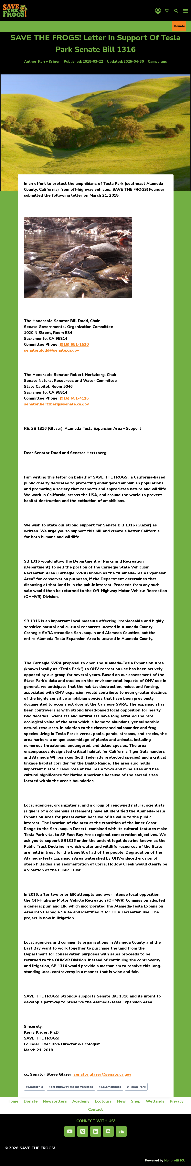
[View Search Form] (176, 11)
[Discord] (108, 1131)
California (34, 1087)
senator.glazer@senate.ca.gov (102, 1074)
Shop (136, 1101)
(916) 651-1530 (74, 344)
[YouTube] (69, 1131)
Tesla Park (136, 1087)
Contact (95, 1109)
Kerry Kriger (49, 61)
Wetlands (155, 1101)
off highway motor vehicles (71, 1087)
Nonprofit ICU (175, 1160)
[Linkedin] (95, 1131)
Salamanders (110, 1087)
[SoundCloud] (121, 1131)
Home (12, 1101)
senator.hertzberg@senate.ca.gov (56, 404)
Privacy (177, 1101)
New (121, 1101)
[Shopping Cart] (167, 10)
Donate (179, 26)
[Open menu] (185, 11)
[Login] (158, 11)
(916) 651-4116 (74, 398)
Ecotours (103, 1101)
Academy (81, 1101)
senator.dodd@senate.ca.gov (51, 350)
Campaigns (157, 61)
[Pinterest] (82, 1131)
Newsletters (55, 1101)
